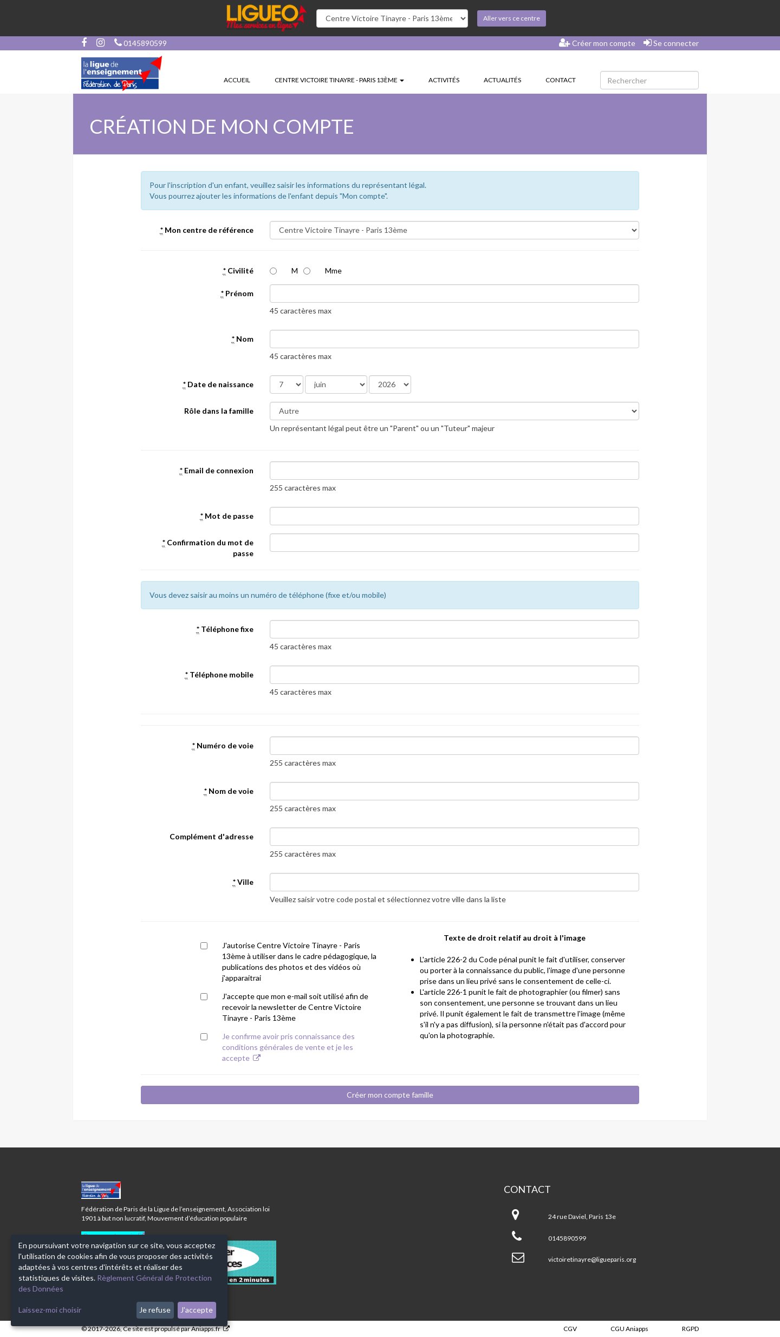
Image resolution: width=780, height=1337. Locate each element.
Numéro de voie (222, 746)
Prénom (237, 293)
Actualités (502, 80)
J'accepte (196, 1309)
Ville (243, 882)
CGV (570, 1329)
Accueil (237, 80)
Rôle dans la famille (218, 410)
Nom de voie (228, 791)
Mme (333, 270)
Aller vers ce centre (511, 18)
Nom (242, 339)
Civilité (238, 271)
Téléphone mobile (219, 675)
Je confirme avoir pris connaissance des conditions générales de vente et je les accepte (288, 1047)
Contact (560, 80)
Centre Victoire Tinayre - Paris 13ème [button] (339, 80)
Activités (443, 80)
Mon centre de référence (206, 230)
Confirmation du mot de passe (207, 548)
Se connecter (671, 43)
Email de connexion (216, 470)
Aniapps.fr (205, 1329)
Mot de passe (226, 516)
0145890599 (140, 43)
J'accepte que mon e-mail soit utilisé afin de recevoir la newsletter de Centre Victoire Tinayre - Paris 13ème (295, 1007)
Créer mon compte (597, 43)
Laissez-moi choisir (49, 1309)
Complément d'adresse (211, 836)
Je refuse (155, 1309)
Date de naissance (218, 384)
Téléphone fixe (225, 629)
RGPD (690, 1329)
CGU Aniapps (629, 1329)
